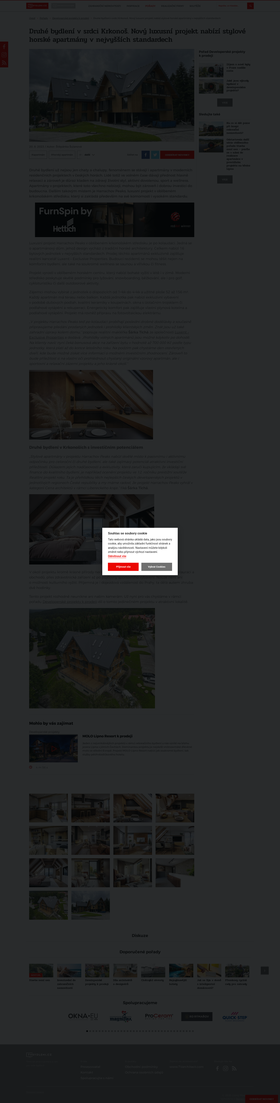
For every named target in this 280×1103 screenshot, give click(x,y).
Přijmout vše (123, 566)
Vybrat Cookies (156, 566)
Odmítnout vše (117, 556)
